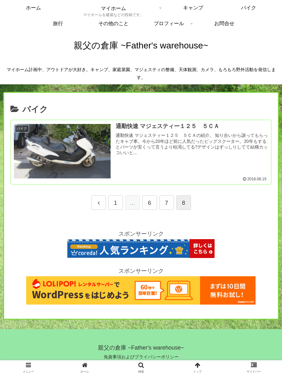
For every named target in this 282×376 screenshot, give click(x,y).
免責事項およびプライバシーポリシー (141, 358)
